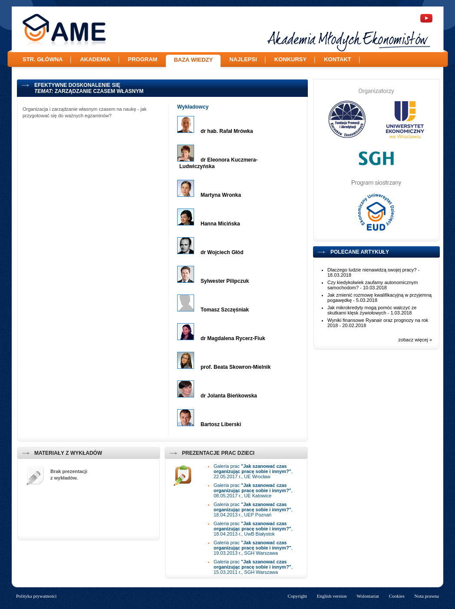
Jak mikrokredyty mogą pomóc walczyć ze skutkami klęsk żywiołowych (371, 310)
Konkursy (290, 59)
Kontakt (337, 59)
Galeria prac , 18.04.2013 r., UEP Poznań (253, 509)
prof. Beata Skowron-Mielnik (235, 367)
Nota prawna (426, 596)
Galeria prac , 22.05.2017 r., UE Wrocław (253, 471)
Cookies (397, 596)
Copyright (297, 596)
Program (143, 59)
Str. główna (43, 59)
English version (332, 596)
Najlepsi (243, 59)
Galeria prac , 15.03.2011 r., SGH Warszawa (253, 567)
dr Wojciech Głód (222, 252)
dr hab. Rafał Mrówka (227, 131)
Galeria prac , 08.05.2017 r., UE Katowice (253, 490)
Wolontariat (367, 596)
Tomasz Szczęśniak (225, 310)
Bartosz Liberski (221, 424)
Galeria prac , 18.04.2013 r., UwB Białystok (253, 528)
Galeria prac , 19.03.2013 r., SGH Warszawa (253, 548)
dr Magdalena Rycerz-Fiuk (233, 338)
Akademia (95, 59)
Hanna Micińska (220, 224)
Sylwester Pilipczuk (225, 281)
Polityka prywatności (36, 596)
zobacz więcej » (415, 339)
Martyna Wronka (221, 195)
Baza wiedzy (193, 59)
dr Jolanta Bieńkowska (229, 396)
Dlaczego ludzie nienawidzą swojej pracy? (371, 269)
